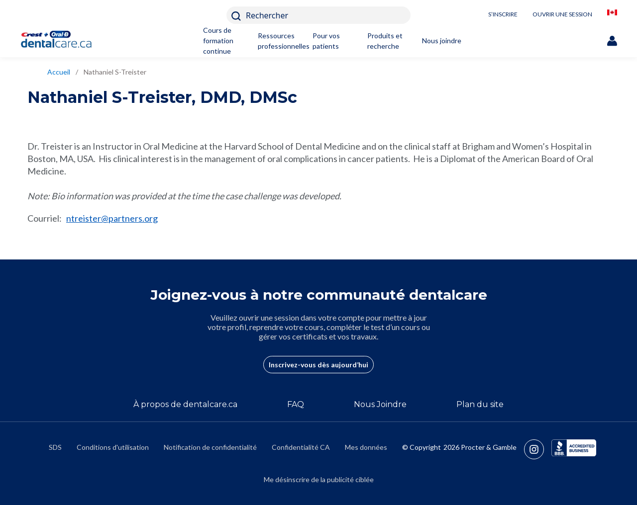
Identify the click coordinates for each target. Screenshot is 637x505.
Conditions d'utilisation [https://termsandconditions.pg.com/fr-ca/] (113, 447)
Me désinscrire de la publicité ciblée (319, 479)
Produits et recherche (385, 40)
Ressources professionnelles (279, 40)
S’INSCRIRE (503, 14)
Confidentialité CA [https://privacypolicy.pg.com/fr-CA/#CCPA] (301, 447)
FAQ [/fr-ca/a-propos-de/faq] (295, 404)
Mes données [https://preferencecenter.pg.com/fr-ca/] (366, 447)
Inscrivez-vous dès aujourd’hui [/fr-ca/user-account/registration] (318, 364)
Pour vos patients (326, 40)
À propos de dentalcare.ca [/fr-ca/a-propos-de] (185, 404)
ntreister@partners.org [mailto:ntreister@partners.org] (112, 218)
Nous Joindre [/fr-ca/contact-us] (380, 404)
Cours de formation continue (218, 40)
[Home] (61, 40)
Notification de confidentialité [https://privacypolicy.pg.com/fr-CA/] (210, 447)
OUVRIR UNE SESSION (562, 14)
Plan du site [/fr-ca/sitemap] (480, 404)
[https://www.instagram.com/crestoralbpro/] (537, 449)
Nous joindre (441, 40)
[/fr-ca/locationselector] (612, 15)
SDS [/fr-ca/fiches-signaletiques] (55, 447)
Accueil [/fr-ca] (58, 72)
